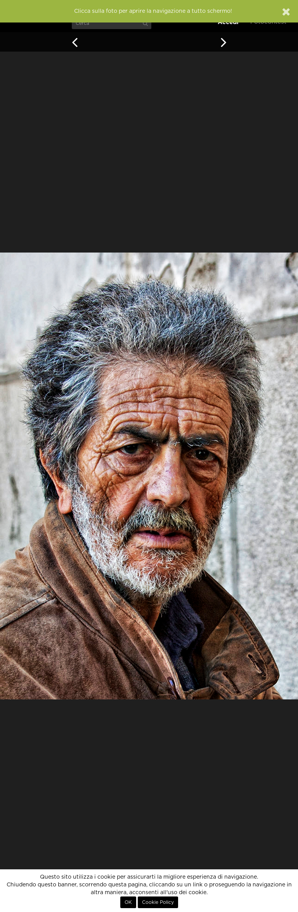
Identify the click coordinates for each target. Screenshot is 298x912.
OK (128, 902)
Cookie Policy (158, 902)
